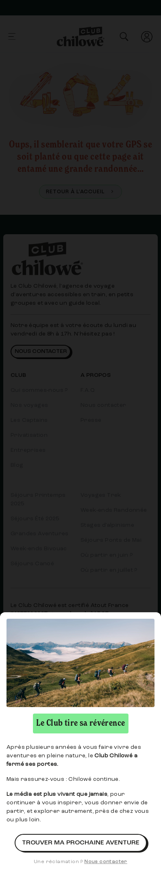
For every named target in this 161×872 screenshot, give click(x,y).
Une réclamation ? (80, 861)
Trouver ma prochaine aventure (80, 843)
